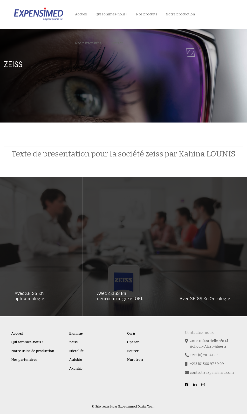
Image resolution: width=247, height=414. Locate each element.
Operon (133, 342)
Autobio (75, 360)
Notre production (180, 14)
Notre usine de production (32, 351)
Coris (131, 333)
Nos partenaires (88, 43)
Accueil (81, 14)
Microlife (76, 351)
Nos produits (146, 14)
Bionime (76, 333)
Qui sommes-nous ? (112, 14)
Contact (116, 43)
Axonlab (75, 369)
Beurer (133, 351)
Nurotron (135, 360)
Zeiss (73, 342)
